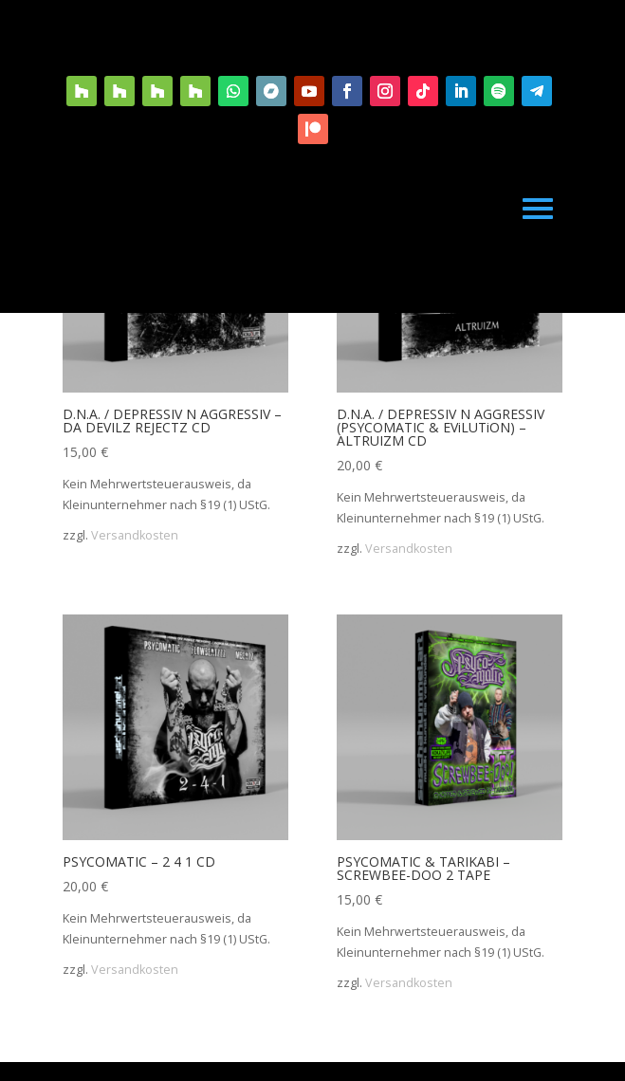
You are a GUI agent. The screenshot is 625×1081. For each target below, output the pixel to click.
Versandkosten (134, 535)
